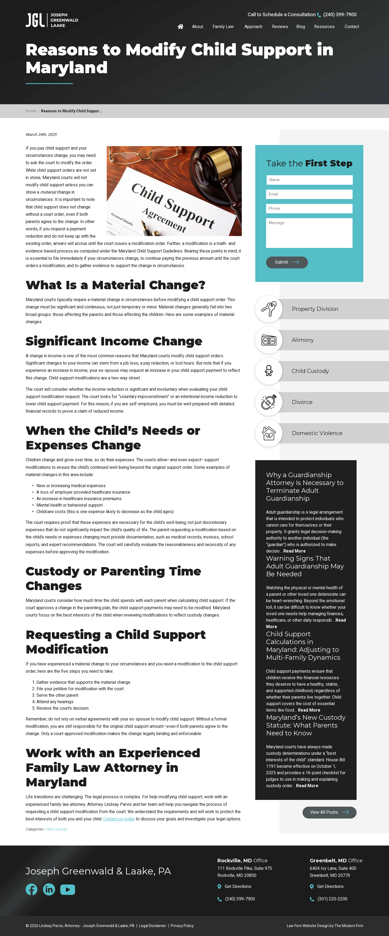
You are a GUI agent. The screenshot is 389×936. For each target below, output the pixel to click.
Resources (324, 26)
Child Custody (56, 829)
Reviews (280, 26)
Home (181, 26)
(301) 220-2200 (332, 899)
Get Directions (238, 886)
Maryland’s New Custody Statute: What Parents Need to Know (306, 725)
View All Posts (324, 812)
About (197, 26)
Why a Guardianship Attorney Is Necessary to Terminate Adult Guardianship (305, 486)
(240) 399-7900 (340, 14)
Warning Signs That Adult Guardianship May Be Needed (305, 566)
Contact (352, 26)
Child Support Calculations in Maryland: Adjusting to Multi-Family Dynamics (303, 645)
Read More (294, 551)
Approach (253, 26)
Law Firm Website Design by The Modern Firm (325, 926)
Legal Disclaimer (152, 926)
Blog (300, 26)
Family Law (223, 26)
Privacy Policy (182, 926)
